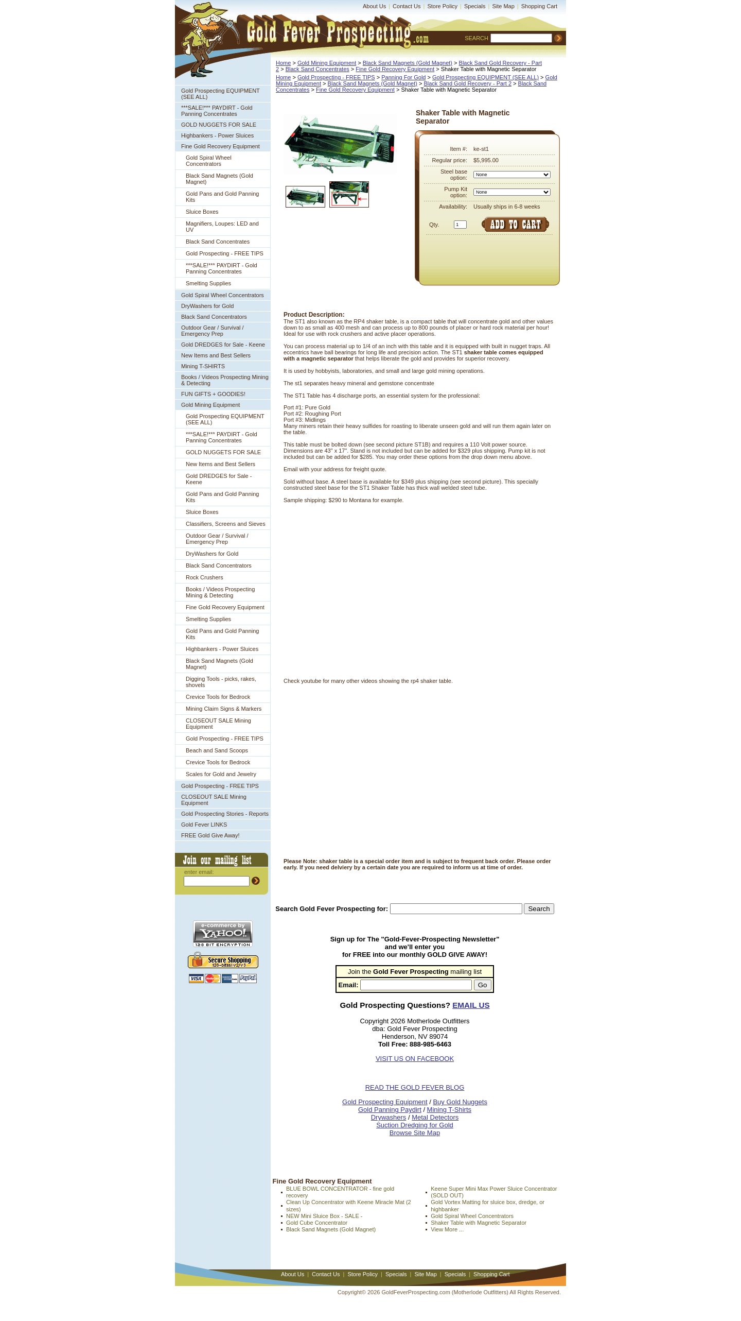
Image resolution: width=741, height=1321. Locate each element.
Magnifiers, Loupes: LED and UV (222, 226)
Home (283, 63)
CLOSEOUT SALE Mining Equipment (218, 723)
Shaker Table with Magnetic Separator (478, 1223)
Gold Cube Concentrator (316, 1223)
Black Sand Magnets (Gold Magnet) (219, 179)
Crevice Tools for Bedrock (218, 697)
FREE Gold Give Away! (210, 835)
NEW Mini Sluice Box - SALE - (324, 1216)
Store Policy (442, 6)
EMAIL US (470, 1005)
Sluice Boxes (202, 212)
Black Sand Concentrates (218, 241)
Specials (475, 6)
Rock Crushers (204, 577)
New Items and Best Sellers (216, 355)
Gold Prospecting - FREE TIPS (224, 253)
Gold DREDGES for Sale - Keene (223, 344)
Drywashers (389, 1117)
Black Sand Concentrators (214, 317)
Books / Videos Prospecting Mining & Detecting (225, 380)
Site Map (503, 6)
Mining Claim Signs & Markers (223, 709)
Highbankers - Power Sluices (217, 135)
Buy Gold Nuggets (460, 1102)
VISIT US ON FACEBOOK (415, 1058)
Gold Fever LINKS (204, 824)
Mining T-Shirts (449, 1109)
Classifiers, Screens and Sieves (226, 524)
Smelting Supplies (208, 283)
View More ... (447, 1229)
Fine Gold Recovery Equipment (220, 146)
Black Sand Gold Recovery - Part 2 (467, 83)
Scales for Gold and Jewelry (221, 774)
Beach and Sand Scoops (217, 750)
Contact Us (406, 6)
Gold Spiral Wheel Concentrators (209, 161)
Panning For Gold (403, 77)
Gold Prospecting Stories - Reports (225, 814)
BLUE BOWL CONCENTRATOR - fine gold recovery (340, 1192)
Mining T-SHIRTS (203, 366)
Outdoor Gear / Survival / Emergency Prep (212, 330)
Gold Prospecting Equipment (384, 1102)
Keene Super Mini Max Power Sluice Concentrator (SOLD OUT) (494, 1192)
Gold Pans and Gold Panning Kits (222, 197)
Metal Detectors (435, 1117)
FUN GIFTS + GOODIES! (213, 394)
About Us (374, 6)
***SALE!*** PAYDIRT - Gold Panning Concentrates (217, 111)
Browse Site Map (415, 1133)
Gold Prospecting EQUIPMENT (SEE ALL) (220, 94)
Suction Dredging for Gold (414, 1125)
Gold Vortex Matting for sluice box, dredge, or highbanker (487, 1205)
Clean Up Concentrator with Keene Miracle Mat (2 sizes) (348, 1205)
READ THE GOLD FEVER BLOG (415, 1087)
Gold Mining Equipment (210, 405)
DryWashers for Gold (207, 306)
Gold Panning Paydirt (389, 1109)
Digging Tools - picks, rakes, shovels (221, 682)
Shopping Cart (539, 6)
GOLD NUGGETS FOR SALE (218, 125)
